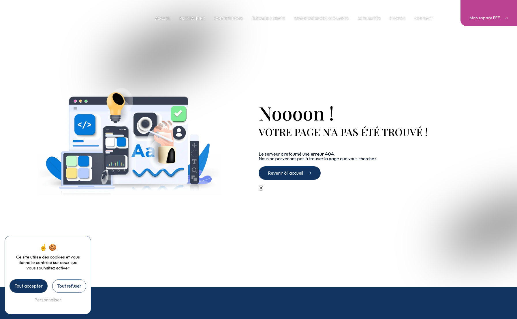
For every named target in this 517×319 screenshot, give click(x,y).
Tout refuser (69, 286)
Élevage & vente (268, 18)
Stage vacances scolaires (321, 18)
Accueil (162, 18)
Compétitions (228, 18)
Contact (424, 18)
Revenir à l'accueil (285, 173)
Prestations (192, 18)
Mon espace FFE (485, 17)
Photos (397, 18)
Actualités (369, 18)
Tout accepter (28, 286)
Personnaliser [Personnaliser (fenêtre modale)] (47, 300)
